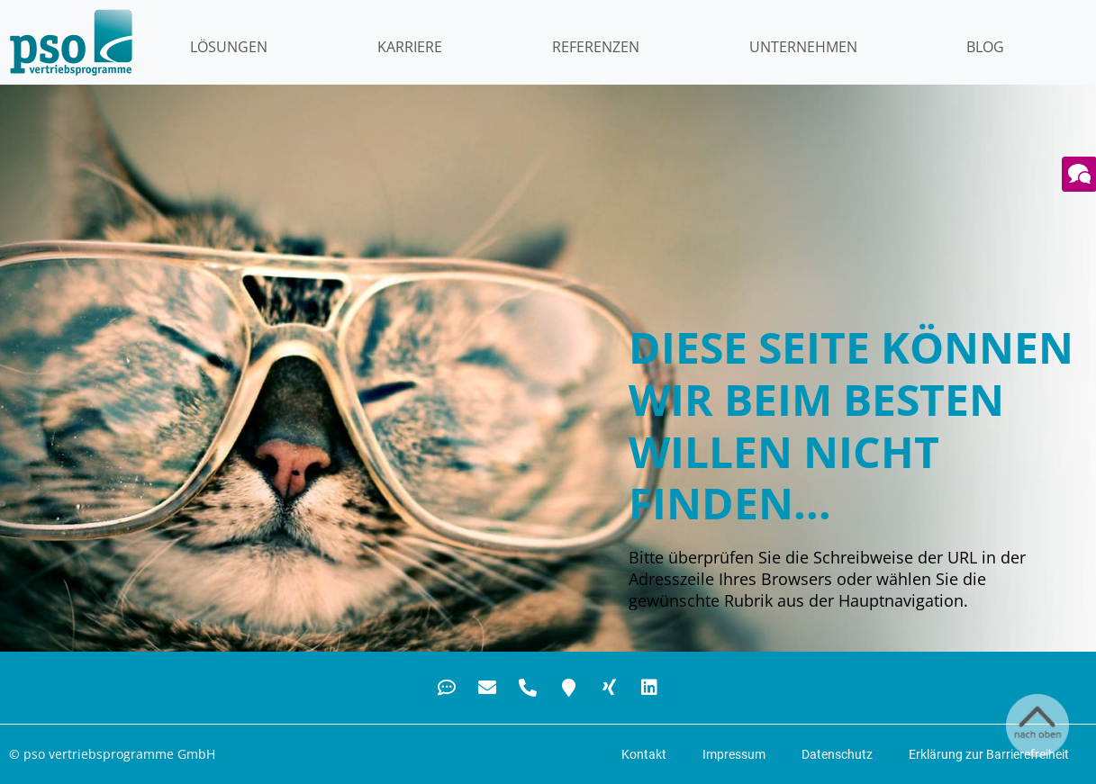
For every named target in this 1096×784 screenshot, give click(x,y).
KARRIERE (409, 47)
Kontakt (643, 754)
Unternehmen (803, 47)
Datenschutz (837, 754)
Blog (985, 47)
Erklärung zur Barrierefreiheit (989, 754)
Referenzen (595, 47)
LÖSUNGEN (228, 47)
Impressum (733, 754)
